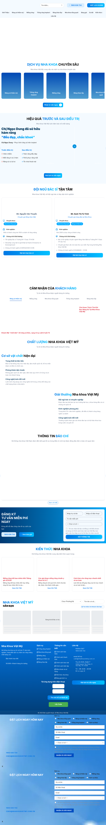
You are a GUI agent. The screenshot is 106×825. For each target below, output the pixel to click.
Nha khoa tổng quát (72, 12)
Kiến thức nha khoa (62, 675)
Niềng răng (31, 12)
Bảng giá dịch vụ (61, 678)
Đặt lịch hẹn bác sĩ (27, 253)
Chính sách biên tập (62, 666)
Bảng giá (84, 12)
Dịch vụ (57, 716)
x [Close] (2, 766)
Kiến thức (99, 12)
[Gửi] (62, 5)
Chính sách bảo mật (62, 662)
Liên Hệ (53, 16)
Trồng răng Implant (44, 12)
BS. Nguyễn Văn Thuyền (26, 214)
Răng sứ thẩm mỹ (18, 12)
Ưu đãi (91, 12)
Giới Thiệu (6, 12)
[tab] (16, 299)
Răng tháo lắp (58, 12)
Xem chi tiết (17, 588)
